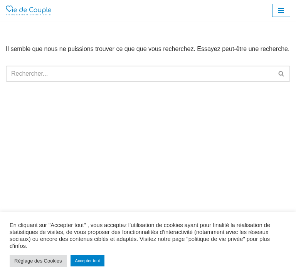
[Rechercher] (139, 74)
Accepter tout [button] (87, 260)
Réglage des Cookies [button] (38, 261)
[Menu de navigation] (281, 10)
